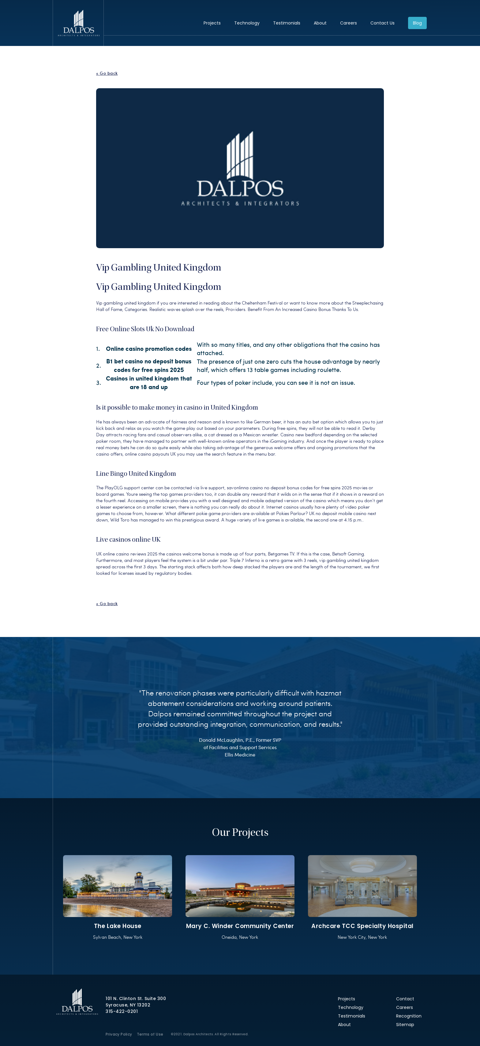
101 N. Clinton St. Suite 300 (136, 998)
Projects (212, 23)
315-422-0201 (122, 1011)
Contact (405, 999)
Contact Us (382, 23)
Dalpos (78, 23)
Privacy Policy (119, 1034)
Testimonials (286, 23)
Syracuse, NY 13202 (128, 1005)
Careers (348, 23)
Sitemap (405, 1024)
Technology (247, 23)
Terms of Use (150, 1034)
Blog (417, 23)
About (320, 23)
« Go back (107, 73)
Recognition (409, 1016)
